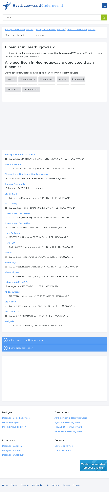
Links (46, 485)
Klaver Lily (10, 262)
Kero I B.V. (10, 243)
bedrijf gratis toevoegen (21, 348)
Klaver (8, 252)
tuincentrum (13, 89)
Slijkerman (10, 301)
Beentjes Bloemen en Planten (20, 154)
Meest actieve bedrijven (14, 427)
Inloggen (65, 485)
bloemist (11, 79)
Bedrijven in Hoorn (11, 450)
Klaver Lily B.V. (12, 272)
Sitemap (25, 485)
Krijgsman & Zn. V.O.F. (16, 282)
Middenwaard (12, 292)
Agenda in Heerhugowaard (67, 422)
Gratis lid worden (62, 450)
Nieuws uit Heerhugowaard (68, 427)
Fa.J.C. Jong (11, 203)
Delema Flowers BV (15, 184)
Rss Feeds (37, 485)
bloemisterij (78, 79)
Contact (76, 485)
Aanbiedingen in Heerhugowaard (70, 418)
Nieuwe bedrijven (10, 422)
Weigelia (9, 321)
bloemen (62, 79)
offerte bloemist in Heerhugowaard (26, 340)
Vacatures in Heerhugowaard (68, 431)
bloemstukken (31, 89)
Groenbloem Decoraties (17, 213)
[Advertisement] (54, 126)
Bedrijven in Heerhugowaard (37, 6)
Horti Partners (12, 233)
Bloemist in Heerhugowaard (81, 29)
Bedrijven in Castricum (13, 455)
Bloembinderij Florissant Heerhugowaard (27, 174)
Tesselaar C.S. (12, 311)
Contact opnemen (63, 446)
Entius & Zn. (11, 194)
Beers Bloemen (13, 164)
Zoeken (14, 485)
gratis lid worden (93, 465)
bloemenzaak (47, 79)
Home (5, 485)
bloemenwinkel (27, 79)
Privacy (55, 485)
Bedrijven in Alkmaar (12, 446)
